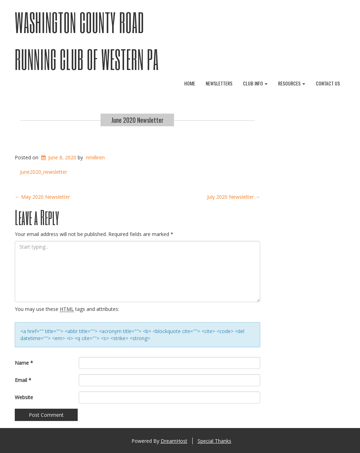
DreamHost (174, 441)
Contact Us (328, 83)
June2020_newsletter (43, 171)
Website (24, 397)
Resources (291, 83)
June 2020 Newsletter (137, 120)
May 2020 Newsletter (42, 196)
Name (24, 362)
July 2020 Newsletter (233, 196)
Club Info (255, 83)
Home (189, 83)
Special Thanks (214, 441)
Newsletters (219, 83)
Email (23, 380)
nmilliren (95, 157)
